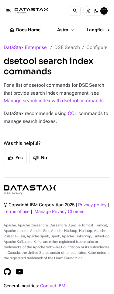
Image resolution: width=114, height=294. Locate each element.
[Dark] (96, 11)
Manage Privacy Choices (59, 211)
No (40, 158)
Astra (66, 30)
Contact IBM (52, 286)
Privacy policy (92, 205)
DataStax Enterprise (25, 47)
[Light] (88, 11)
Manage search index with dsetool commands (54, 100)
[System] (104, 11)
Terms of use (16, 211)
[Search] (75, 11)
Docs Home (24, 30)
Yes (15, 158)
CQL (72, 113)
